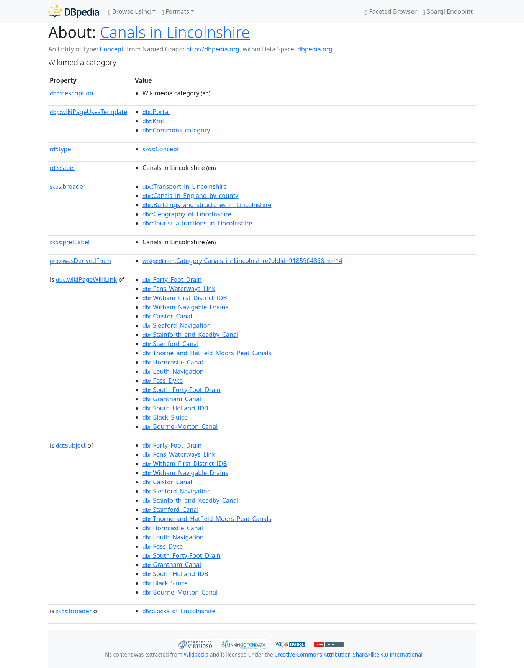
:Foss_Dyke (162, 380)
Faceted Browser (391, 11)
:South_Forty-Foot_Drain (181, 389)
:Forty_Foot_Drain (171, 279)
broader (67, 186)
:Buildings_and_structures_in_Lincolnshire (206, 205)
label (62, 167)
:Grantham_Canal (171, 399)
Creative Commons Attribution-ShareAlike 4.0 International (348, 654)
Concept (111, 49)
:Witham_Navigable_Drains (185, 307)
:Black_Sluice (165, 417)
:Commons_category (176, 130)
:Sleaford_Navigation (176, 325)
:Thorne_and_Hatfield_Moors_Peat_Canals (206, 353)
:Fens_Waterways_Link (178, 288)
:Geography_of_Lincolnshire (186, 214)
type (60, 149)
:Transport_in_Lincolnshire (184, 186)
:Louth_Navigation (173, 371)
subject (71, 445)
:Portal (156, 112)
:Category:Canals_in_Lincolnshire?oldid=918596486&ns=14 (242, 260)
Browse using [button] (129, 11)
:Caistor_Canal (167, 316)
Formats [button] (175, 11)
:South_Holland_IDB (175, 408)
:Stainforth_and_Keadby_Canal (190, 334)
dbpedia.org (314, 49)
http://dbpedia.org (212, 49)
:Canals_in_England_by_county (190, 195)
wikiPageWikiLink (86, 279)
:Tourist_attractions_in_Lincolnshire (197, 223)
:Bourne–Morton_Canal (180, 426)
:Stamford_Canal (170, 344)
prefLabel (70, 242)
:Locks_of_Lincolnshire (178, 611)
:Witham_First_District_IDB (184, 298)
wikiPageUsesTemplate (88, 112)
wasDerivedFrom (80, 260)
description (71, 93)
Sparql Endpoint (448, 11)
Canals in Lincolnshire (175, 31)
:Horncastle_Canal (172, 362)
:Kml (153, 121)
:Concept (160, 149)
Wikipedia (196, 654)
